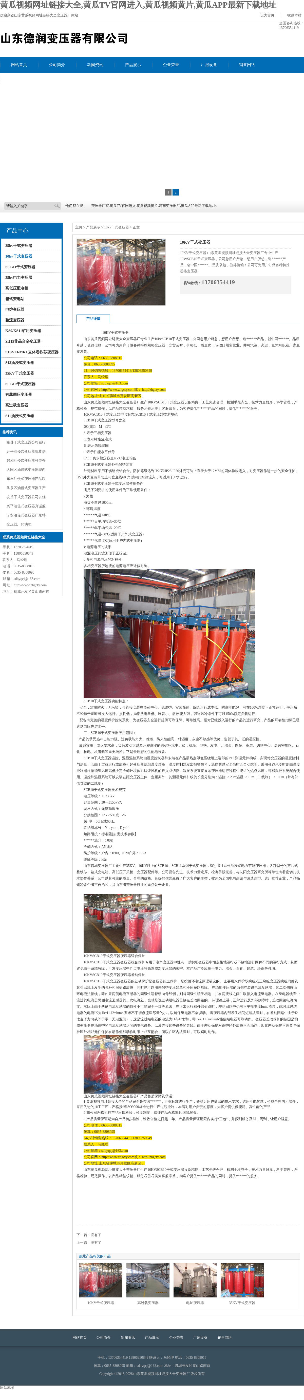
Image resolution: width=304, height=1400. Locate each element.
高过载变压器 (16, 405)
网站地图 (7, 1388)
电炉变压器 (14, 309)
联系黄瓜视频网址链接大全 (35, 80)
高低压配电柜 (16, 288)
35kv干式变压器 (18, 246)
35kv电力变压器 (18, 278)
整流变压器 (14, 320)
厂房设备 (209, 65)
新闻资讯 (95, 65)
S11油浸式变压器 (19, 416)
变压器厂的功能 (19, 524)
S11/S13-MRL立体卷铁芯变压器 (32, 352)
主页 (78, 227)
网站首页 (19, 65)
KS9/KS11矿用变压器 (23, 331)
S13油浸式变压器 (19, 363)
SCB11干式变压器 (20, 267)
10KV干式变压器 (101, 1303)
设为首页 (267, 15)
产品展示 (133, 65)
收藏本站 (294, 15)
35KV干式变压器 (19, 373)
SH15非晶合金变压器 (23, 341)
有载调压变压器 (18, 395)
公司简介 (57, 65)
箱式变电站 (14, 299)
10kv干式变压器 (18, 256)
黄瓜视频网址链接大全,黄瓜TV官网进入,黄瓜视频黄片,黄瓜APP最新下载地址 (138, 4)
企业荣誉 (171, 65)
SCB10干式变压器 (20, 384)
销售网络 (247, 65)
